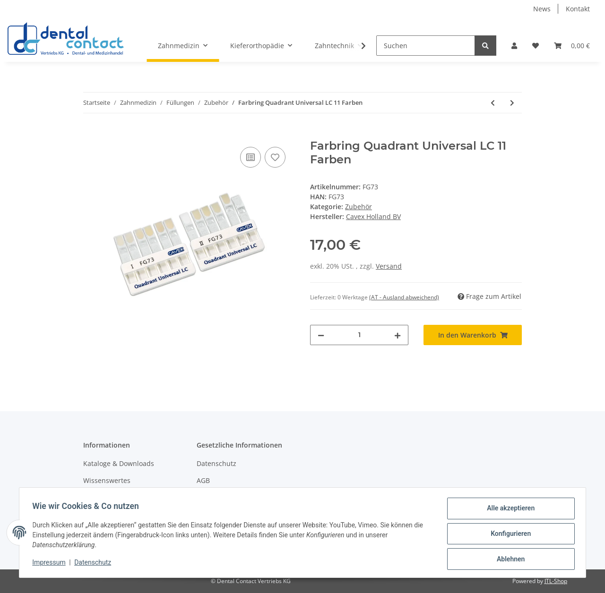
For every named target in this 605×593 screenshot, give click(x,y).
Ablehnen (508, 559)
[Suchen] (425, 45)
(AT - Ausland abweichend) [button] (404, 297)
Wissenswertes (106, 480)
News (542, 8)
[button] (514, 45)
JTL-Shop (555, 581)
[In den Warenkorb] (90, 134)
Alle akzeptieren (508, 510)
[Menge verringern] (321, 335)
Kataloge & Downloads (118, 463)
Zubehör (358, 206)
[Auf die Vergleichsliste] (250, 157)
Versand (389, 266)
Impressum (51, 564)
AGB (203, 480)
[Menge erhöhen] (397, 335)
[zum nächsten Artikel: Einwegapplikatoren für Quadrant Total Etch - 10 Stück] (512, 103)
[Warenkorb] (571, 45)
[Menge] (359, 335)
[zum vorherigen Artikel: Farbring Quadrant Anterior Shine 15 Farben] (492, 103)
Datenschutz (216, 463)
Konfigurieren (508, 535)
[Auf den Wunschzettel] (275, 157)
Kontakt (578, 8)
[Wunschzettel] (535, 45)
